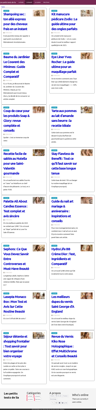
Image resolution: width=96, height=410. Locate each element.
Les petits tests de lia (8, 2)
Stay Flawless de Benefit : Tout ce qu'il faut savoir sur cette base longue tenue (64, 163)
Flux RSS (64, 403)
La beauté (29, 2)
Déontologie (53, 399)
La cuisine (38, 2)
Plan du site (59, 395)
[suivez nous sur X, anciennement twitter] (52, 402)
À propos (65, 395)
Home (3, 7)
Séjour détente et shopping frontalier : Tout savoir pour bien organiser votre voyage (16, 346)
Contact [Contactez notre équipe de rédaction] (52, 395)
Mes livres (46, 2)
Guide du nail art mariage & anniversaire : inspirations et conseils (62, 211)
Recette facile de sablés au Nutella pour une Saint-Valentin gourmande (15, 163)
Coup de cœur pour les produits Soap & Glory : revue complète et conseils (16, 120)
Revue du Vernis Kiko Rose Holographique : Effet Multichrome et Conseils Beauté (64, 346)
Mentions (62, 409)
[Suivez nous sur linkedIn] (59, 403)
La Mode (21, 2)
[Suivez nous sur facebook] (56, 402)
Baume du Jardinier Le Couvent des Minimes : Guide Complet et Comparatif (16, 66)
